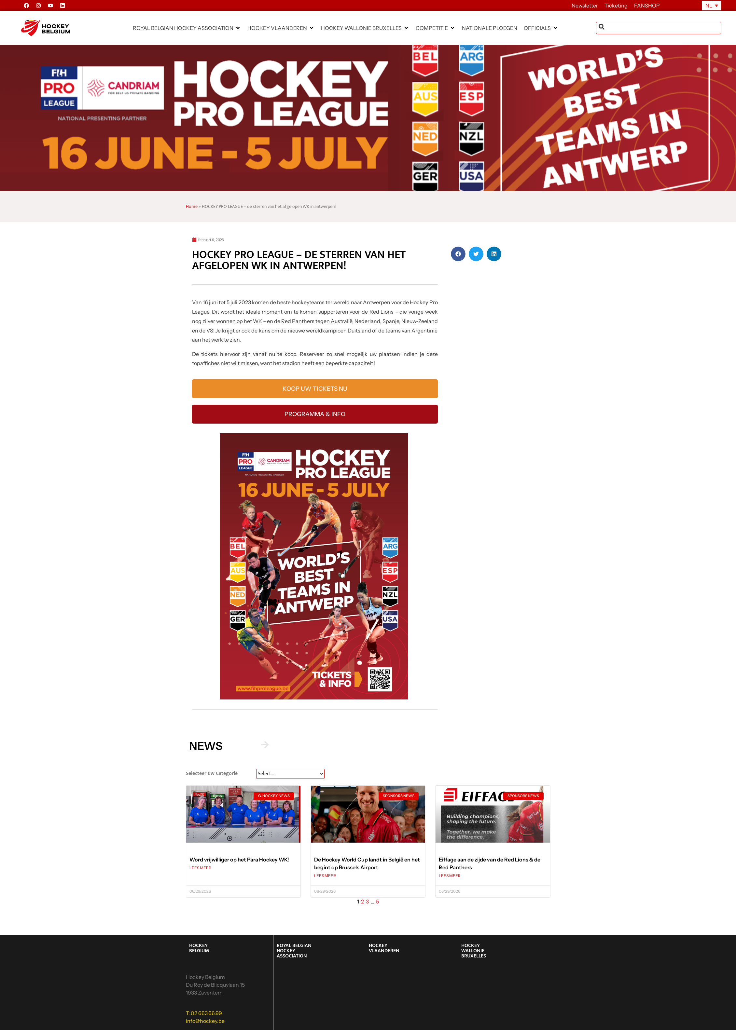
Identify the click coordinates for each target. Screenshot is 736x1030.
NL (708, 5)
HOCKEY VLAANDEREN (384, 948)
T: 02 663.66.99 (204, 1013)
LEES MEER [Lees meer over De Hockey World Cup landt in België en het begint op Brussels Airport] (325, 875)
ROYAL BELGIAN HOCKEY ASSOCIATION (294, 950)
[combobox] (658, 28)
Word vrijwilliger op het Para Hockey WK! (239, 859)
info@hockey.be (205, 1021)
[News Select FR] (290, 774)
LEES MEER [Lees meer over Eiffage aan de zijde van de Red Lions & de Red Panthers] (450, 875)
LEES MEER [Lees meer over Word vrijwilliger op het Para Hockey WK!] (200, 867)
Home (192, 206)
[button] (187, 28)
